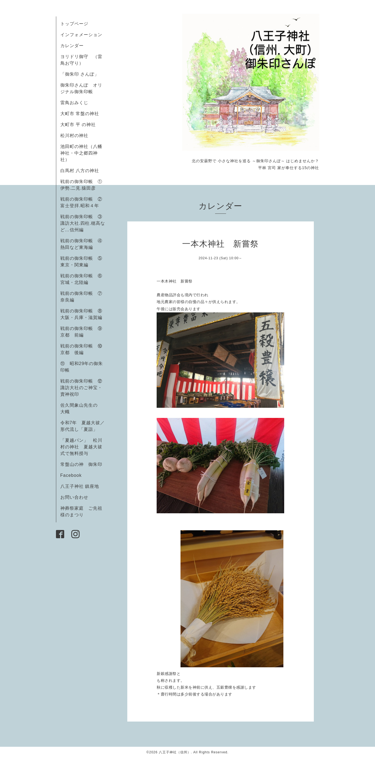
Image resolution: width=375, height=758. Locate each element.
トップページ (74, 23)
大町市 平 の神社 (78, 124)
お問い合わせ (74, 497)
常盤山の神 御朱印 (81, 464)
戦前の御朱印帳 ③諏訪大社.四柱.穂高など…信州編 (82, 223)
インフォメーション (81, 34)
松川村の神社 (74, 135)
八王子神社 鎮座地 (79, 486)
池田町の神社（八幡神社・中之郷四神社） (81, 153)
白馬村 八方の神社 (79, 170)
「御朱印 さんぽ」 (79, 74)
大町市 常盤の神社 (79, 113)
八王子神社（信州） (175, 752)
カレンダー (72, 45)
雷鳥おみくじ (74, 102)
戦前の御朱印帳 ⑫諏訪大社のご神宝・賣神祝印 (81, 388)
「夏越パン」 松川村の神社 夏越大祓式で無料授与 (81, 447)
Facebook (73, 475)
